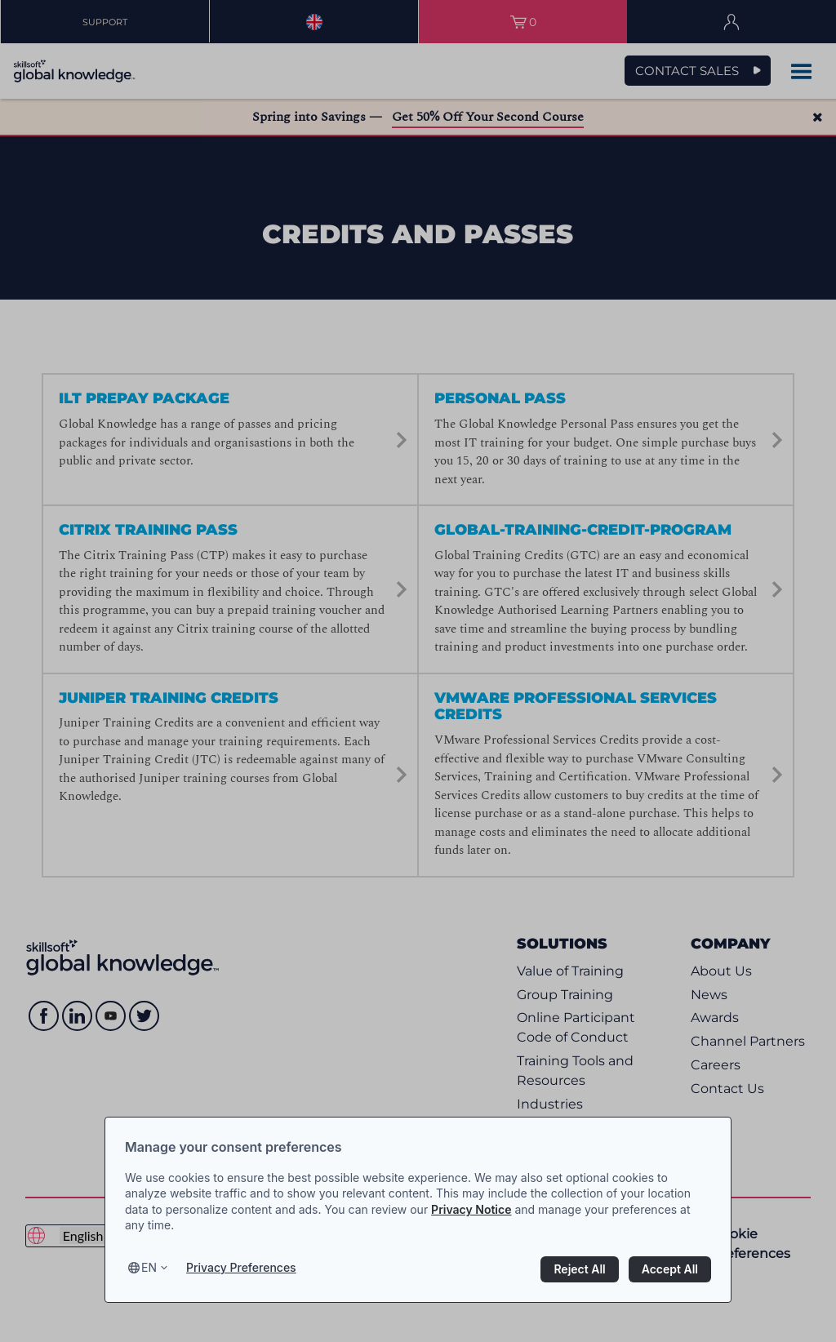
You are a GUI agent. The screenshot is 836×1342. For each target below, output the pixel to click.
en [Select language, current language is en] (149, 1267)
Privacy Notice (471, 1209)
